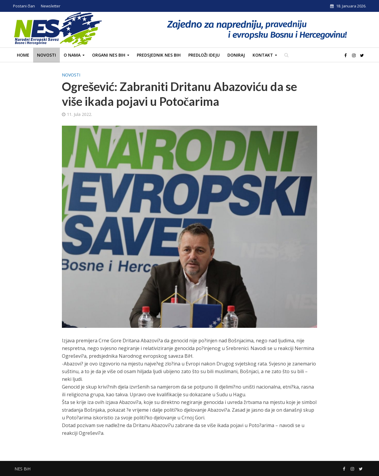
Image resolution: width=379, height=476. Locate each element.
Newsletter (50, 6)
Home (23, 55)
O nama (72, 55)
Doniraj (236, 55)
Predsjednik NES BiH (159, 55)
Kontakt (263, 55)
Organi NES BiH (108, 55)
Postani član (24, 6)
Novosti (46, 55)
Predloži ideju (204, 55)
